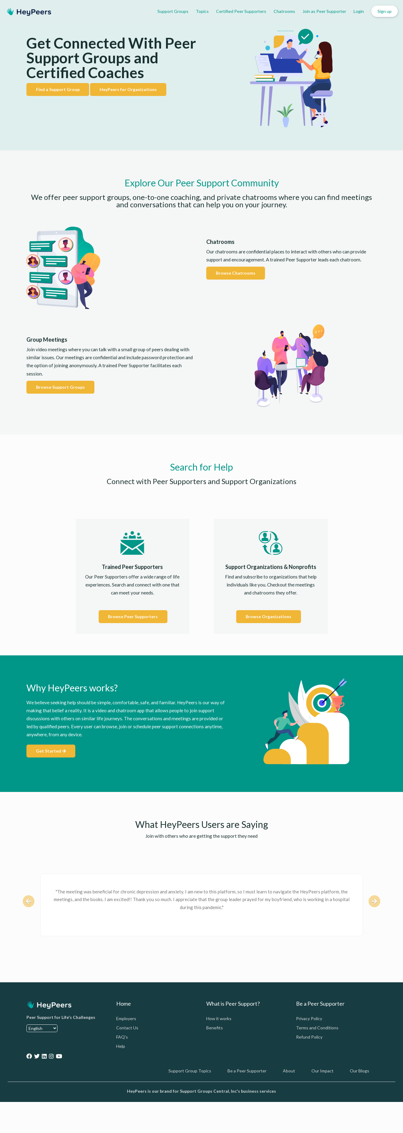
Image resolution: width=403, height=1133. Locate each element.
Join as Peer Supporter (324, 11)
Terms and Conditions (317, 1027)
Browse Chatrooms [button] (235, 273)
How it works (218, 1018)
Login (359, 11)
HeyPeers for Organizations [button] (128, 89)
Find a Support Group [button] (58, 89)
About (289, 1070)
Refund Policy (309, 1037)
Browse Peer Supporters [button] (133, 616)
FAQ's (122, 1037)
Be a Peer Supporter (247, 1070)
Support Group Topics (189, 1070)
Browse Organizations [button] (268, 616)
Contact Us (127, 1027)
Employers (126, 1018)
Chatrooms (284, 11)
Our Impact (322, 1070)
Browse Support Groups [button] (60, 387)
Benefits (214, 1027)
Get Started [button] (51, 750)
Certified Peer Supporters (241, 11)
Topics (202, 11)
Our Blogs (359, 1070)
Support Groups (172, 11)
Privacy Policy (309, 1018)
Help (120, 1046)
